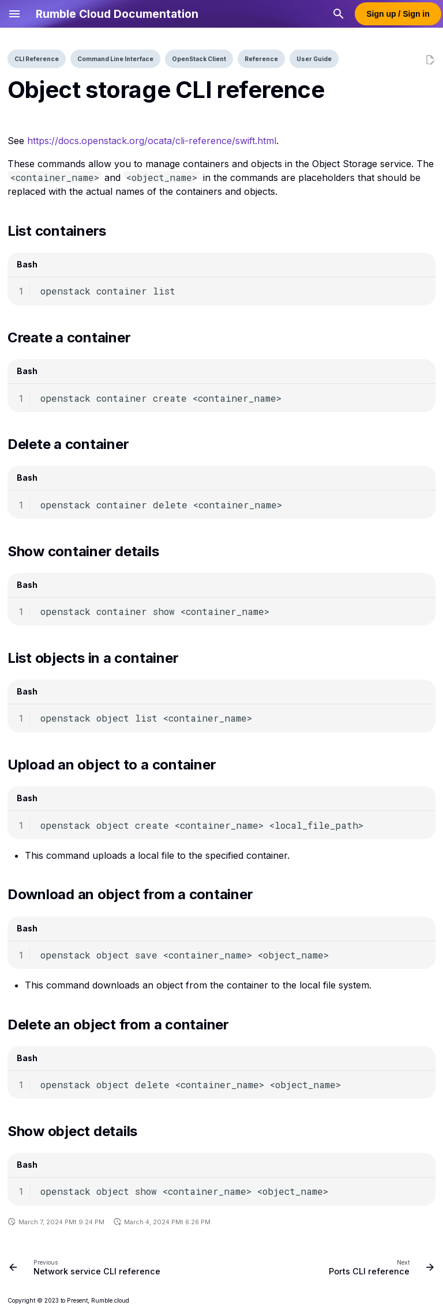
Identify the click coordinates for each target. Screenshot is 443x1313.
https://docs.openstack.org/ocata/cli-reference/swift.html (151, 140)
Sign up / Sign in (398, 13)
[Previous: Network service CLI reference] (86, 1266)
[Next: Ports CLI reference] (379, 1266)
